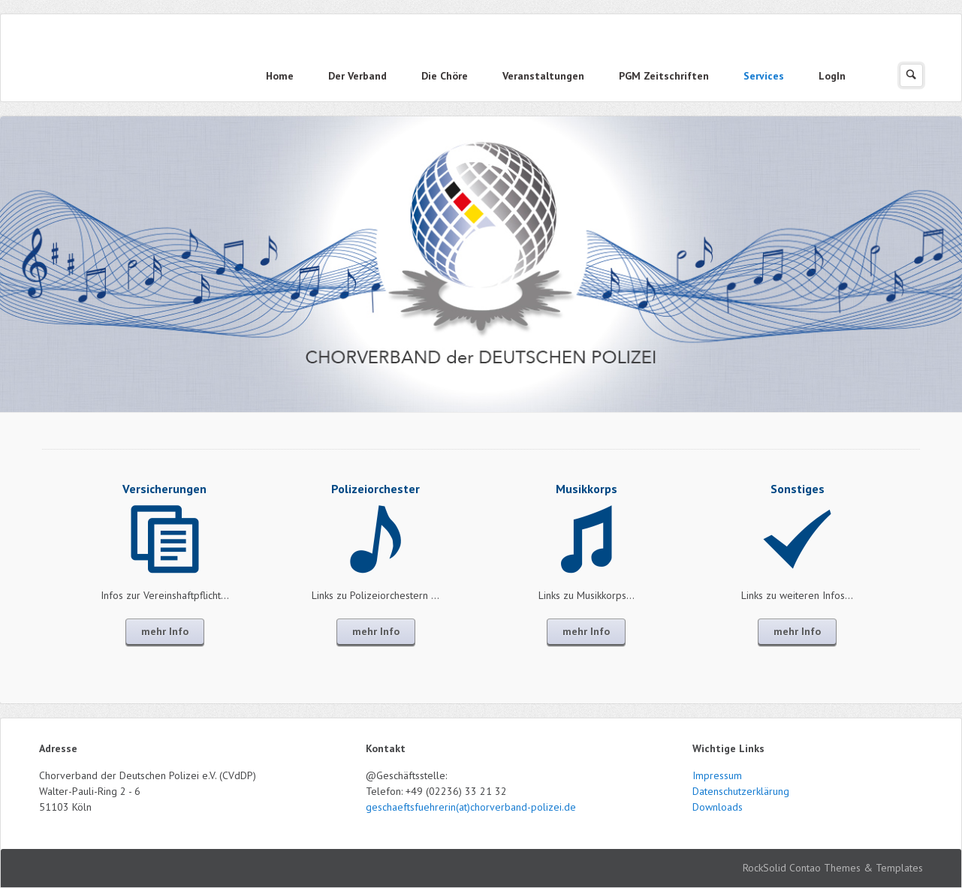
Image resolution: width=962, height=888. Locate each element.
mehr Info (164, 631)
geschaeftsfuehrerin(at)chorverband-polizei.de (471, 807)
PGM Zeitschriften (664, 76)
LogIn (832, 76)
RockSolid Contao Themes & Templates (833, 867)
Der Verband (357, 76)
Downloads (717, 807)
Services (763, 76)
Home (280, 76)
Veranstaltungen (543, 76)
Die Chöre (444, 76)
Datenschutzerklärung (740, 791)
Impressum (717, 775)
